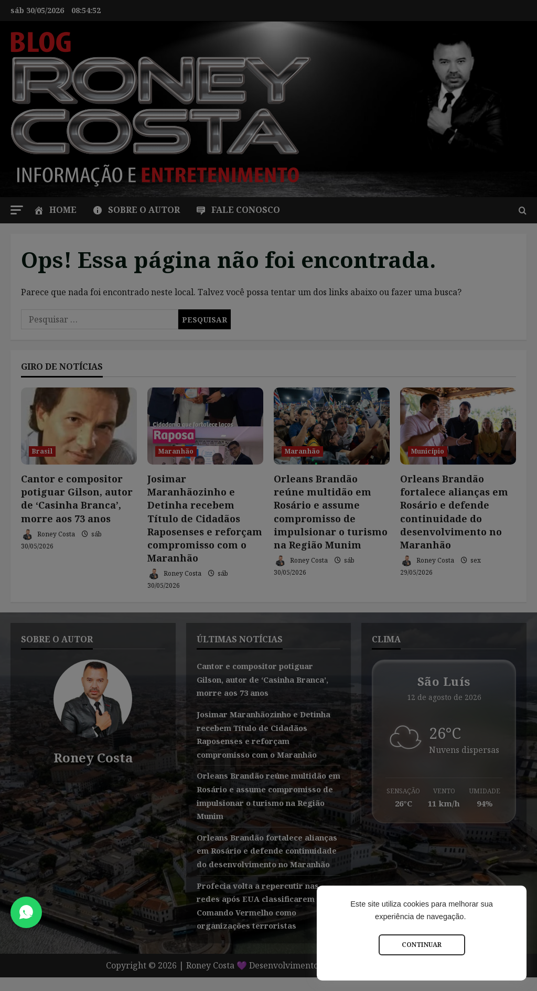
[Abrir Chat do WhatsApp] (26, 912)
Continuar (422, 944)
